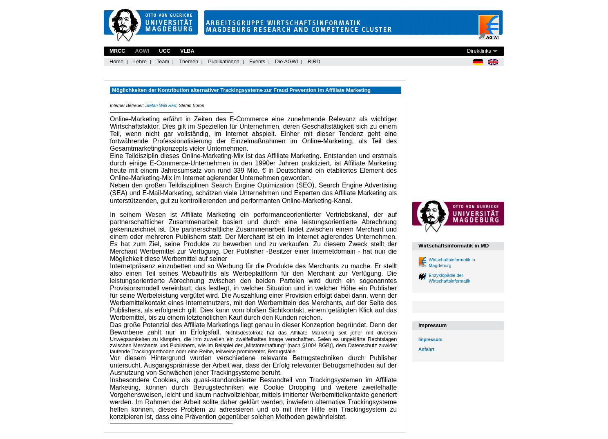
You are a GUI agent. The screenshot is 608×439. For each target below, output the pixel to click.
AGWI (142, 51)
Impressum (430, 339)
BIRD (314, 61)
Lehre (140, 61)
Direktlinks (479, 51)
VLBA (187, 51)
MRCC (117, 51)
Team (162, 61)
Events (257, 61)
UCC (164, 51)
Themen (188, 61)
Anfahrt (426, 349)
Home (116, 61)
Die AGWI (286, 61)
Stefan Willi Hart (160, 105)
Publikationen (223, 61)
